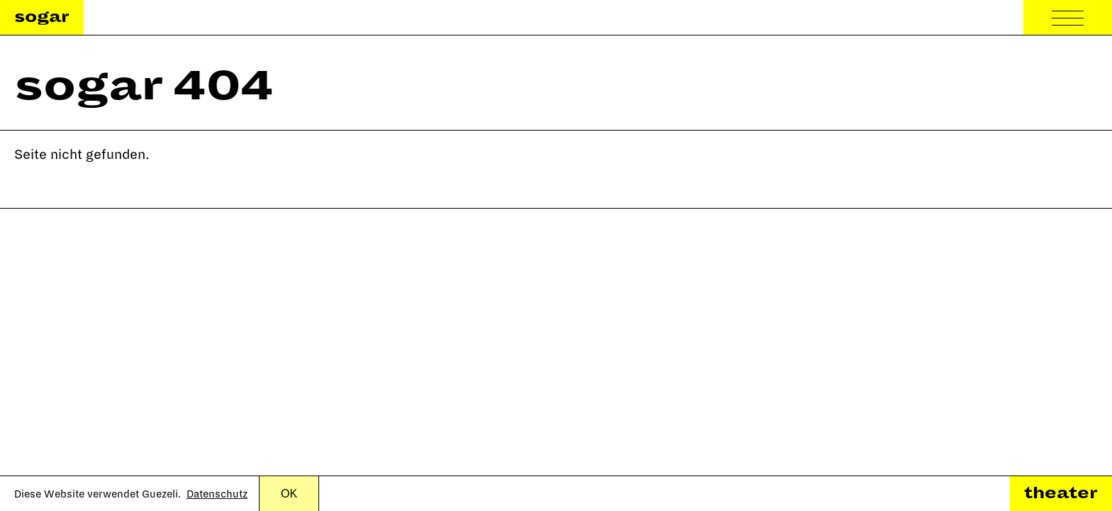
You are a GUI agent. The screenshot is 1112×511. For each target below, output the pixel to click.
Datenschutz (217, 494)
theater (1061, 493)
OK (289, 494)
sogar (42, 17)
